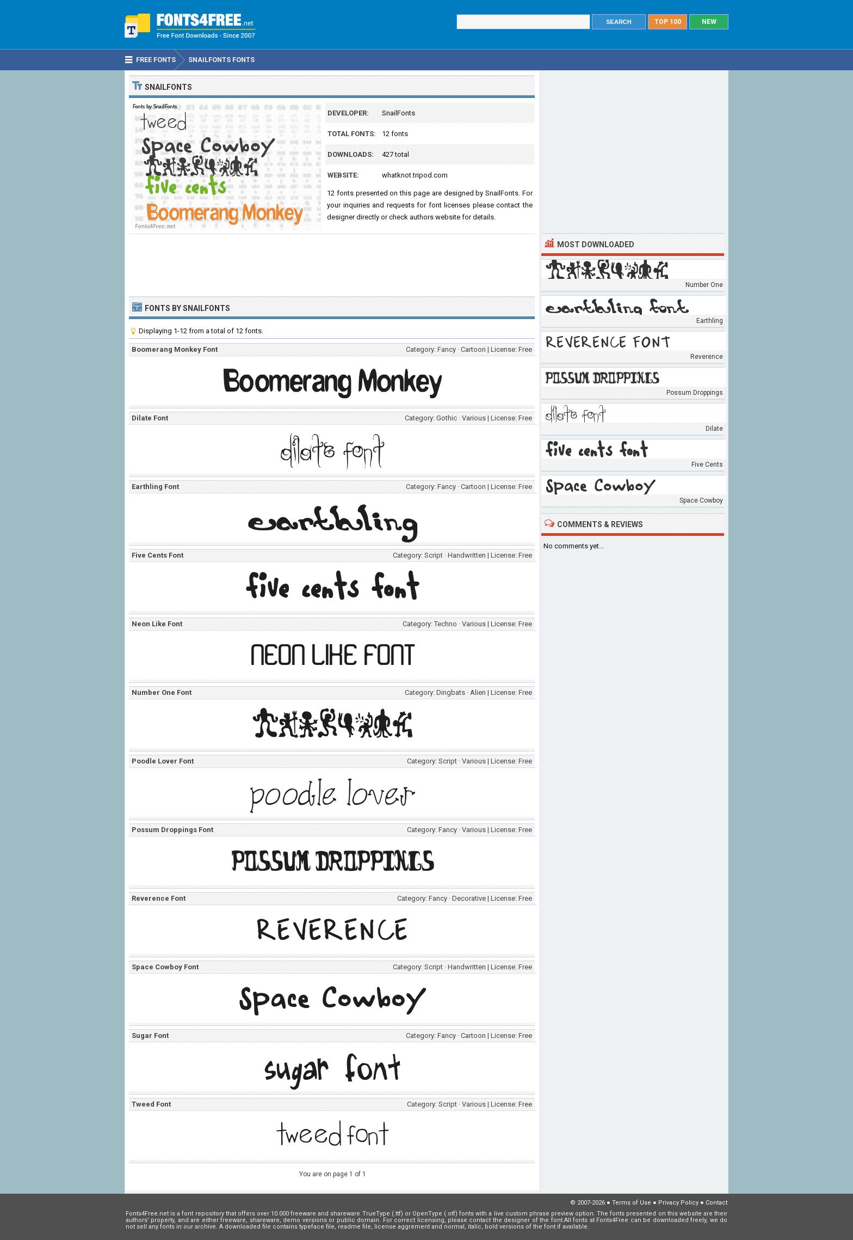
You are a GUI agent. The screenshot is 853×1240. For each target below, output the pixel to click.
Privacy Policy (678, 1202)
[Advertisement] (332, 264)
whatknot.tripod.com (415, 175)
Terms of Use (631, 1202)
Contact (716, 1202)
